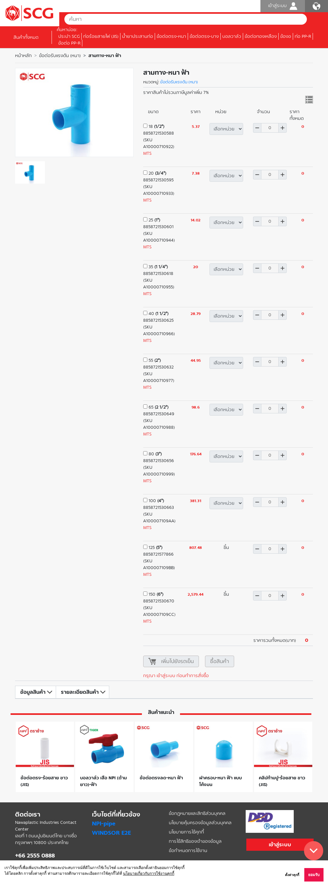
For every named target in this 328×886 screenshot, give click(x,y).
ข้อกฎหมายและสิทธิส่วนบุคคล (197, 813)
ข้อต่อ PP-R (69, 43)
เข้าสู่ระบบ (282, 6)
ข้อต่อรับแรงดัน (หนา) (60, 55)
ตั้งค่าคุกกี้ (292, 875)
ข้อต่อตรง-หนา (171, 36)
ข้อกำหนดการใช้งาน (188, 850)
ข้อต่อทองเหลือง (261, 36)
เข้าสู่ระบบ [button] (280, 844)
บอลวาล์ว (231, 36)
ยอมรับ (314, 875)
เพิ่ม (283, 128)
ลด (257, 128)
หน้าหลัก (23, 55)
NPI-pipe (103, 823)
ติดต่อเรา (27, 814)
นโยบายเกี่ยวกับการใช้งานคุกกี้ (148, 873)
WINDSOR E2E (111, 833)
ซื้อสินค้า (219, 661)
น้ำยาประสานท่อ (137, 36)
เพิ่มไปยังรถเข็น (177, 661)
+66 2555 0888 (35, 855)
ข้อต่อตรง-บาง (204, 36)
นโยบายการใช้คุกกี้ (186, 832)
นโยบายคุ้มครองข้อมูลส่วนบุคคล (200, 822)
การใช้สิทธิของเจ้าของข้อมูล (195, 841)
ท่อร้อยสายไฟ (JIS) (101, 36)
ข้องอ (285, 36)
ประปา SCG (69, 36)
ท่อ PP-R (303, 36)
